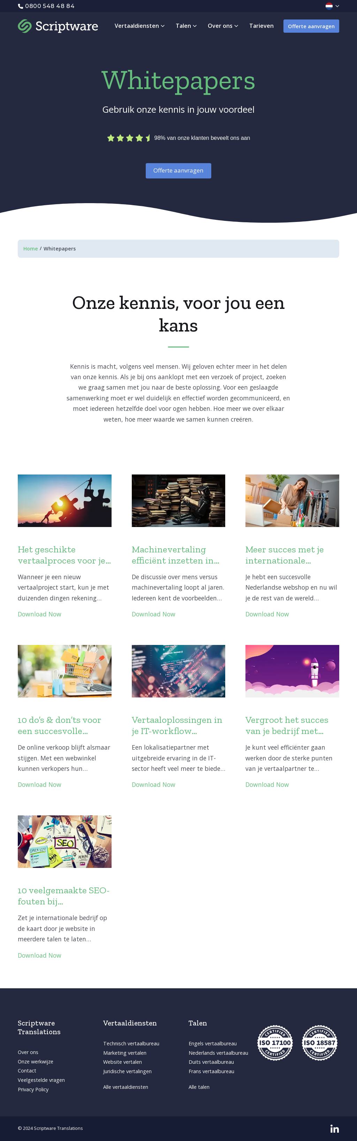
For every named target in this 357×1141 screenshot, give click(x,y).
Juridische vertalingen (127, 1071)
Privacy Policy (33, 1089)
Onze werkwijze (35, 1061)
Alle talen (199, 1087)
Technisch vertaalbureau (131, 1043)
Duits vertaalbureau (211, 1062)
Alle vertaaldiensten (125, 1087)
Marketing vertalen (124, 1053)
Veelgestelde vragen (41, 1080)
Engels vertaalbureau (213, 1043)
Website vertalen (122, 1062)
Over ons (28, 1052)
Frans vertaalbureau (211, 1071)
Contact (27, 1071)
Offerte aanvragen (311, 26)
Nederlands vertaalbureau (218, 1053)
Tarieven (261, 26)
